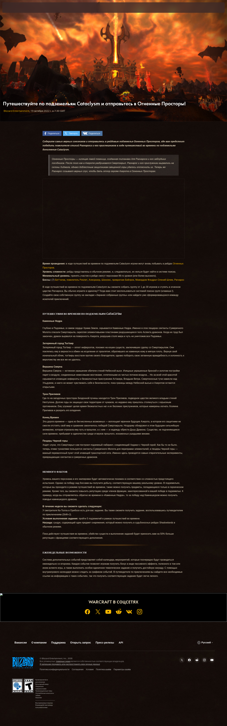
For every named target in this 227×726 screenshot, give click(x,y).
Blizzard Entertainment (16, 111)
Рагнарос (179, 280)
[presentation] (13, 7)
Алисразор (94, 280)
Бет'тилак (60, 280)
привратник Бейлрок (123, 280)
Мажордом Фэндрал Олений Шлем (154, 280)
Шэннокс (106, 280)
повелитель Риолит (77, 280)
